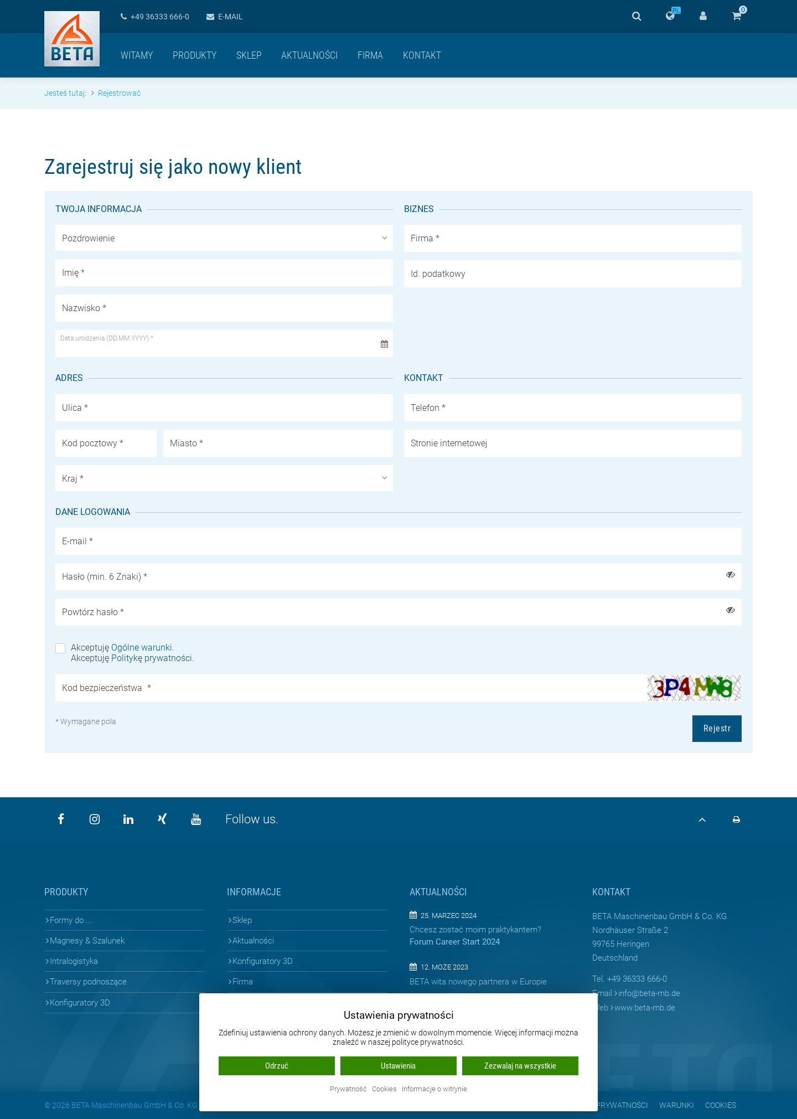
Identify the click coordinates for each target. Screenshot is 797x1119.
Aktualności (309, 55)
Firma (370, 55)
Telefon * (428, 408)
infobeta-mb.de (649, 993)
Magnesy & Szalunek (87, 941)
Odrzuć (276, 1066)
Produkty (194, 55)
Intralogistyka (74, 961)
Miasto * (186, 443)
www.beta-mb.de (644, 1008)
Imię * (73, 272)
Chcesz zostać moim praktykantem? (475, 930)
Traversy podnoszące (88, 982)
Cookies (384, 1089)
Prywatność (348, 1089)
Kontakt (422, 55)
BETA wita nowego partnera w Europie (478, 982)
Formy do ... (71, 920)
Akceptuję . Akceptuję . (132, 652)
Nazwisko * (84, 308)
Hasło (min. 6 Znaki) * (104, 576)
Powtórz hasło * (93, 612)
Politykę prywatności (151, 658)
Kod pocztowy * (92, 443)
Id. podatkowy (438, 274)
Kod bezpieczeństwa (106, 688)
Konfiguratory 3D (80, 1003)
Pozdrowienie (88, 238)
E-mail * (77, 541)
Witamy (137, 55)
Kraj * (73, 478)
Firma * (425, 238)
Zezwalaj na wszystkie (520, 1066)
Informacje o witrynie (434, 1089)
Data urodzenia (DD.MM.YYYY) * (106, 338)
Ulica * (75, 408)
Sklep (249, 55)
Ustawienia (398, 1066)
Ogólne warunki (141, 647)
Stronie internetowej (449, 443)
